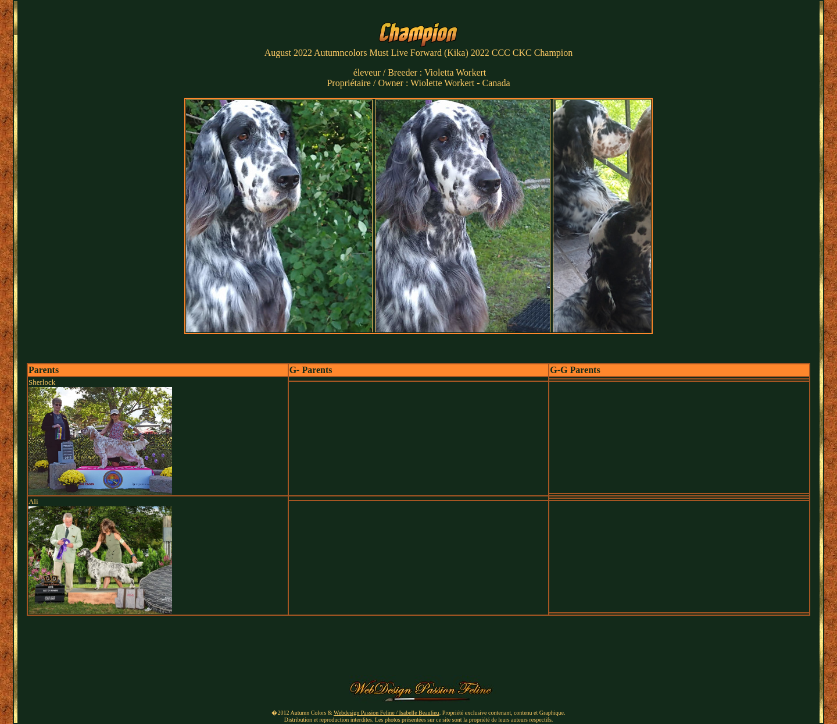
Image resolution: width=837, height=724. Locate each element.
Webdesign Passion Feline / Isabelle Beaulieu (386, 712)
